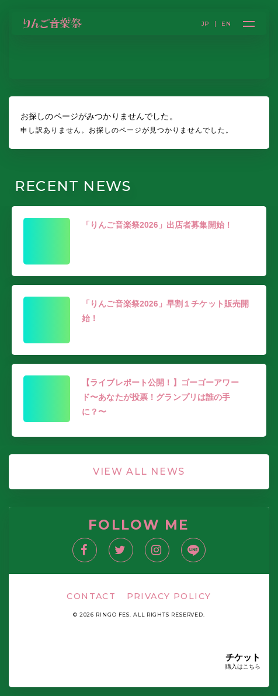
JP (205, 24)
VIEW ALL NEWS (139, 471)
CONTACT (91, 596)
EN (226, 24)
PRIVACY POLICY (169, 596)
